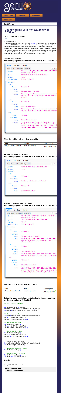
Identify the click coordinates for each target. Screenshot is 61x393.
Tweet (5, 38)
